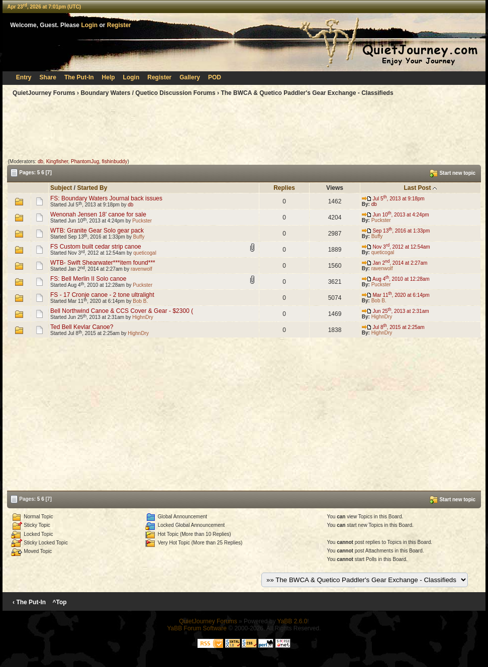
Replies (284, 187)
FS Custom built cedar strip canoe (95, 246)
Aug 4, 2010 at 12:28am (396, 279)
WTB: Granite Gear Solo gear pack (97, 230)
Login (89, 25)
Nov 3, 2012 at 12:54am (396, 247)
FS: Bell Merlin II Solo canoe (88, 278)
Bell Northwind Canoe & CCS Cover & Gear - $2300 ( (121, 310)
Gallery (189, 77)
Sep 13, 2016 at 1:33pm (396, 231)
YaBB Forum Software (197, 628)
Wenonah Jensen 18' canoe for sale (98, 214)
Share (48, 77)
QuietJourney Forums (44, 92)
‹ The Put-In (29, 602)
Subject (61, 187)
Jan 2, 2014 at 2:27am (395, 263)
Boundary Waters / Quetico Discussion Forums (147, 92)
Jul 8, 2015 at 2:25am (393, 327)
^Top (59, 602)
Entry (24, 77)
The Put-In (79, 77)
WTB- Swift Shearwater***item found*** (102, 262)
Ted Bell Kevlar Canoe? (81, 326)
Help (108, 77)
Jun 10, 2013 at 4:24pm (395, 214)
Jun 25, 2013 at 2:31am (395, 311)
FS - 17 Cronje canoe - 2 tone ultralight (102, 294)
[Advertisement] (244, 129)
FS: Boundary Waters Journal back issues (106, 198)
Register (119, 25)
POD (214, 77)
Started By (92, 187)
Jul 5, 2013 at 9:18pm (393, 198)
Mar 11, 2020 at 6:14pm (396, 295)
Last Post (417, 187)
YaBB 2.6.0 (292, 621)
